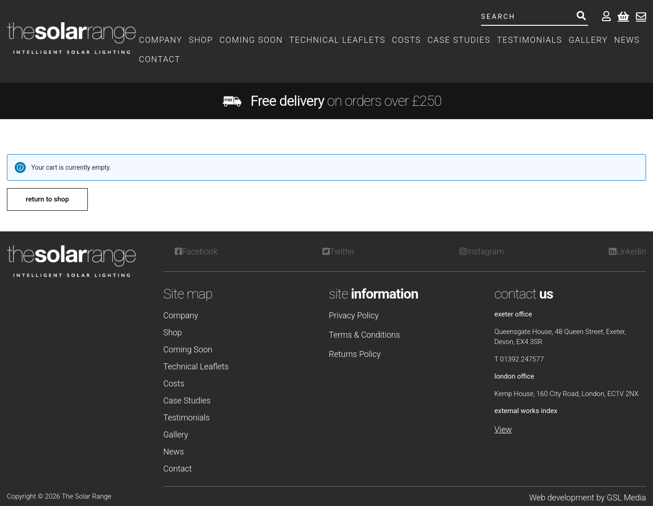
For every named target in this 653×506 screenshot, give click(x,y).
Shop (201, 40)
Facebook (196, 251)
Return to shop (47, 199)
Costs (406, 40)
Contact (159, 59)
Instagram (481, 251)
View (503, 429)
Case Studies (458, 40)
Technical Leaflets (337, 40)
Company (160, 40)
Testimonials (529, 40)
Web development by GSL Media (587, 497)
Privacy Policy (354, 315)
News (627, 40)
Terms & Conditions (364, 334)
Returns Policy (355, 354)
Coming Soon (251, 40)
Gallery (588, 40)
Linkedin (627, 251)
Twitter (338, 251)
